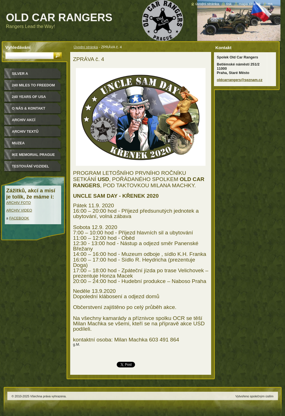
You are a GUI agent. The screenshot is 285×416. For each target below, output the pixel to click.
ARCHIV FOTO (18, 203)
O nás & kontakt (28, 108)
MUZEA (18, 143)
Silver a (20, 73)
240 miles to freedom (33, 85)
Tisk (228, 4)
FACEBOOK (19, 218)
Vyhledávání (17, 47)
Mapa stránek (250, 4)
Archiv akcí (23, 120)
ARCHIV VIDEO (19, 210)
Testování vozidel (30, 166)
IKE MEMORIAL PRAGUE (33, 155)
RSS (270, 4)
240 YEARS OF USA (29, 97)
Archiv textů (25, 131)
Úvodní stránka (86, 47)
